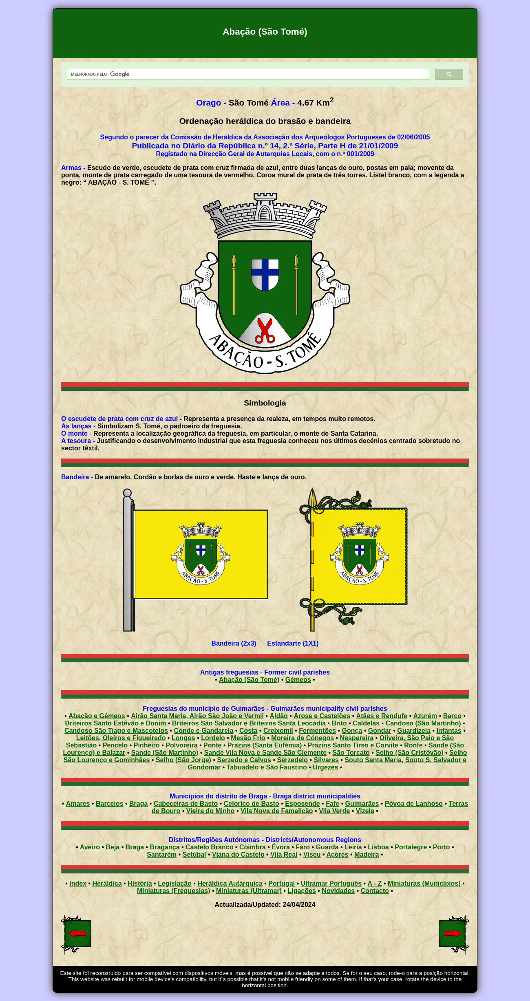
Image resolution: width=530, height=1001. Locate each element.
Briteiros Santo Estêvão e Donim (115, 723)
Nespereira (357, 737)
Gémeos (298, 679)
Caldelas (366, 723)
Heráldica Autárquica (229, 883)
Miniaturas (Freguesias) (173, 890)
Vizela (365, 810)
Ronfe (413, 745)
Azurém (425, 715)
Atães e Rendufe (381, 715)
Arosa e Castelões (322, 715)
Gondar (379, 730)
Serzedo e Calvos (244, 759)
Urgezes (325, 767)
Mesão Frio (248, 737)
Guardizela (414, 730)
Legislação (175, 883)
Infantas (449, 730)
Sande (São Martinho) (164, 752)
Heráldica (107, 883)
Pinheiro (147, 745)
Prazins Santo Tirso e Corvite (353, 745)
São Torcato (351, 752)
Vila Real (283, 854)
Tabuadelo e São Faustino (267, 767)
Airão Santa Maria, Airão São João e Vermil (197, 715)
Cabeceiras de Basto (186, 803)
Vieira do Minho (210, 810)
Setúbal (194, 854)
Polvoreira (181, 745)
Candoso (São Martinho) (423, 723)
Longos (183, 737)
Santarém (162, 854)
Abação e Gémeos (96, 715)
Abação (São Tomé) (249, 679)
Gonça (352, 730)
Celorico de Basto (251, 803)
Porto (441, 847)
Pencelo (115, 745)
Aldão (278, 715)
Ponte (212, 745)
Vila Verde (334, 810)
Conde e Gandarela (204, 730)
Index (77, 883)
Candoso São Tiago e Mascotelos (116, 730)
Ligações (301, 890)
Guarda (327, 847)
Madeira (366, 854)
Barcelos (110, 803)
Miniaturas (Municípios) (424, 883)
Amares (78, 803)
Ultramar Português (331, 883)
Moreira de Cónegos (302, 737)
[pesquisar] (247, 74)
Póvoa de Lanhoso (414, 803)
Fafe (332, 803)
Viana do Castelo (238, 854)
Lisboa (378, 847)
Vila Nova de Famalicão (277, 810)
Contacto (375, 890)
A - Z (375, 883)
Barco (452, 715)
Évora (280, 847)
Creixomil (278, 730)
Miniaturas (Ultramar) (249, 890)
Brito (339, 723)
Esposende (302, 803)
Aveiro (90, 847)
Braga (138, 803)
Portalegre (411, 847)
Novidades (338, 890)
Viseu (311, 854)
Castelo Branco (209, 847)
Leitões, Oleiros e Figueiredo (121, 737)
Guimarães (362, 803)
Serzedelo (292, 759)
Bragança (165, 847)
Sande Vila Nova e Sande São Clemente (265, 752)
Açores (337, 854)
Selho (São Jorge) (183, 759)
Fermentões (317, 730)
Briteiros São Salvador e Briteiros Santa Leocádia (249, 723)
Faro (303, 847)
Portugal (281, 883)
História (140, 883)
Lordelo (213, 737)
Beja (112, 847)
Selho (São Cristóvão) (409, 752)
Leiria (353, 847)
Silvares (326, 759)
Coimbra (252, 847)
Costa (248, 730)
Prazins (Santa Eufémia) (264, 745)
